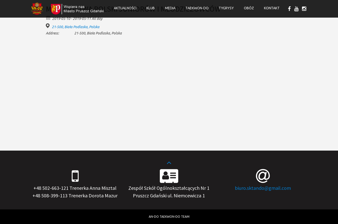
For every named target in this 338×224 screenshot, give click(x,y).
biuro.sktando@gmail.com (263, 188)
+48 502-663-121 (50, 188)
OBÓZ (249, 8)
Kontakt (272, 8)
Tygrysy (226, 8)
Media (170, 8)
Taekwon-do (197, 8)
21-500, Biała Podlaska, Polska (75, 27)
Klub (150, 8)
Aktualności (125, 8)
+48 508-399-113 (49, 195)
